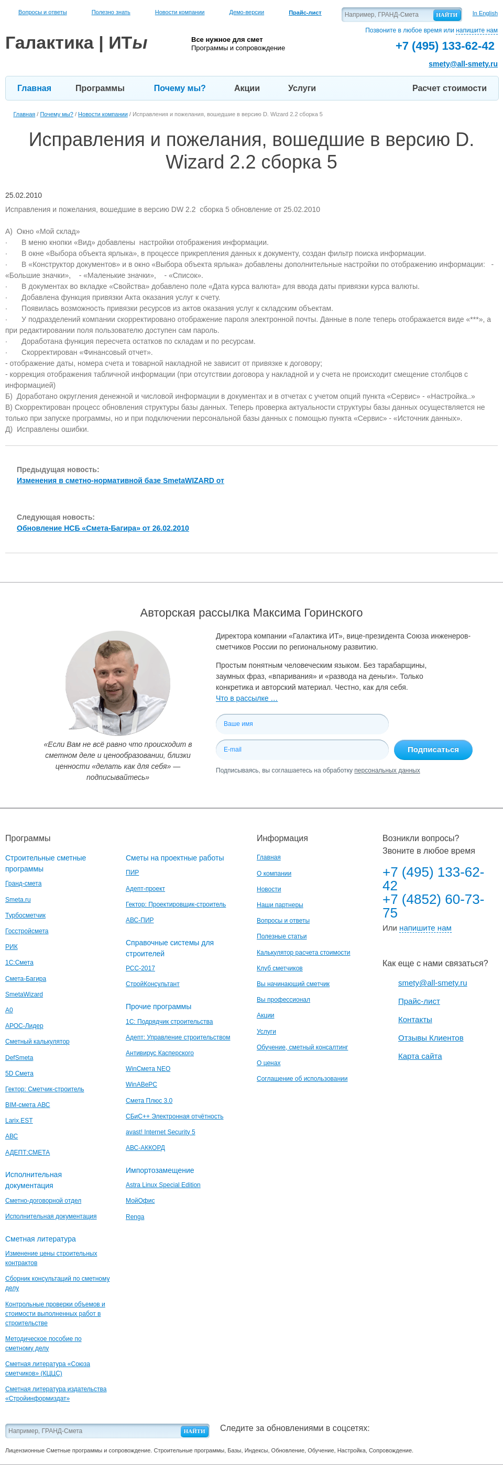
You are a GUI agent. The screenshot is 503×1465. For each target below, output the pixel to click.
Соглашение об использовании (302, 1078)
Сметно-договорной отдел (43, 1200)
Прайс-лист (419, 1001)
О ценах (268, 1063)
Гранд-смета (23, 883)
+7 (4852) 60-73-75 (433, 906)
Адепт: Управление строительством (178, 1037)
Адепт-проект (145, 888)
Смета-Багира (25, 978)
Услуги (302, 88)
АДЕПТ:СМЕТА (27, 1152)
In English (485, 13)
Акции (247, 88)
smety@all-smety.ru (463, 64)
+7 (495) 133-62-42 (433, 878)
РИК (11, 946)
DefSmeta (19, 1057)
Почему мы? (180, 88)
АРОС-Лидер (24, 1026)
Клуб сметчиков (280, 968)
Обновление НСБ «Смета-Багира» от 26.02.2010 (103, 528)
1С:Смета (19, 962)
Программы (100, 88)
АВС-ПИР (140, 920)
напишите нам (477, 30)
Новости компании (180, 12)
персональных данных (387, 770)
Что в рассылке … (247, 698)
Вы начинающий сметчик (293, 984)
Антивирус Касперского (160, 1053)
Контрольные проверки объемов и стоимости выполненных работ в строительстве (55, 1314)
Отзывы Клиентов (431, 1037)
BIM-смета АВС (27, 1105)
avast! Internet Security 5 (160, 1132)
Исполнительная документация (50, 1216)
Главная (34, 88)
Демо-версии (246, 12)
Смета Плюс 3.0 (149, 1100)
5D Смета (19, 1073)
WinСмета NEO (148, 1068)
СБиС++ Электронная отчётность (175, 1116)
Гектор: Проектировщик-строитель (176, 904)
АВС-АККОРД (145, 1147)
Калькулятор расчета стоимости (304, 952)
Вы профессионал (283, 999)
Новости (269, 889)
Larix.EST (19, 1120)
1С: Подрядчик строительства (169, 1021)
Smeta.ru (18, 899)
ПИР (132, 872)
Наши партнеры (280, 905)
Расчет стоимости (449, 88)
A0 (9, 1010)
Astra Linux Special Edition (163, 1185)
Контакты (415, 1019)
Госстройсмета (26, 931)
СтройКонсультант (153, 984)
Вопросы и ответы (42, 12)
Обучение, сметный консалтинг (302, 1047)
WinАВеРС (141, 1084)
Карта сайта (420, 1056)
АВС (11, 1136)
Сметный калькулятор (37, 1041)
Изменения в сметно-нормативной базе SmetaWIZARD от (120, 480)
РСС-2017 (140, 968)
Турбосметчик (25, 915)
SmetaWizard (24, 994)
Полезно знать (111, 12)
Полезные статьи (282, 936)
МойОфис (140, 1200)
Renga (135, 1217)
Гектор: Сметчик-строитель (44, 1089)
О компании (274, 873)
